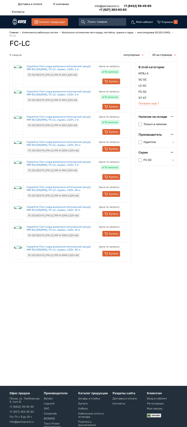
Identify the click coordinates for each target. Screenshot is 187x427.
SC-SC (143, 80)
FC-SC (143, 92)
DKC (46, 408)
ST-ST (142, 98)
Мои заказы (154, 408)
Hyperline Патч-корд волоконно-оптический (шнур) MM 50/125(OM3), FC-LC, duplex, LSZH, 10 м (65, 209)
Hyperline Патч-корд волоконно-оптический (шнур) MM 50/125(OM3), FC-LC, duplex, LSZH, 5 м (65, 94)
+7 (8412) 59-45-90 (133, 5)
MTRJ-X (144, 74)
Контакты (16, 10)
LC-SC (142, 86)
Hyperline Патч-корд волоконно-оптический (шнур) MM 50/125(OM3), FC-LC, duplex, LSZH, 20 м (65, 144)
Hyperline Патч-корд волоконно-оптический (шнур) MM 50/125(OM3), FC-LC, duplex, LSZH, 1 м (65, 69)
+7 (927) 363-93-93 (108, 9)
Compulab (50, 413)
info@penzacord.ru (102, 5)
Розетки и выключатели (87, 423)
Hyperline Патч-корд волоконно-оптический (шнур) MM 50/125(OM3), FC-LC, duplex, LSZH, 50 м (65, 249)
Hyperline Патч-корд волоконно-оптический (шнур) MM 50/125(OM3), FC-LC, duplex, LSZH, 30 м (65, 189)
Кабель (83, 408)
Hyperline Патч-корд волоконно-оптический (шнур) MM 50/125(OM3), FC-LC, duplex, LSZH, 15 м (65, 229)
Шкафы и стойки (89, 398)
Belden (48, 398)
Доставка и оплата (28, 3)
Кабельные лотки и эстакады (91, 415)
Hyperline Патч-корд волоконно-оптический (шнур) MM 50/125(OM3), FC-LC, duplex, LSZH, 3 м (65, 164)
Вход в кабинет (157, 398)
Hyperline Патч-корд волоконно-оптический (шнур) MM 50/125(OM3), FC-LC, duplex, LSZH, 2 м (65, 119)
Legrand (49, 403)
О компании (56, 3)
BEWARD (49, 418)
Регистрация (155, 403)
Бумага (83, 403)
